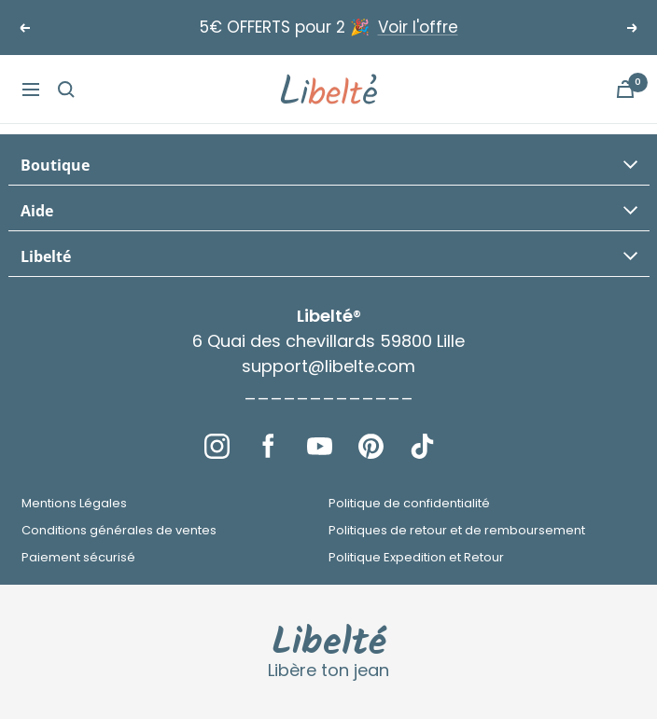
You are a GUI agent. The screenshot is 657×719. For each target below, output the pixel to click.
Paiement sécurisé (78, 557)
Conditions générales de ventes (119, 530)
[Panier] (625, 89)
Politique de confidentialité (409, 503)
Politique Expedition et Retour (416, 557)
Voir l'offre (418, 27)
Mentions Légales (74, 503)
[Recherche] (66, 89)
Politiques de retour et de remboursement (456, 530)
